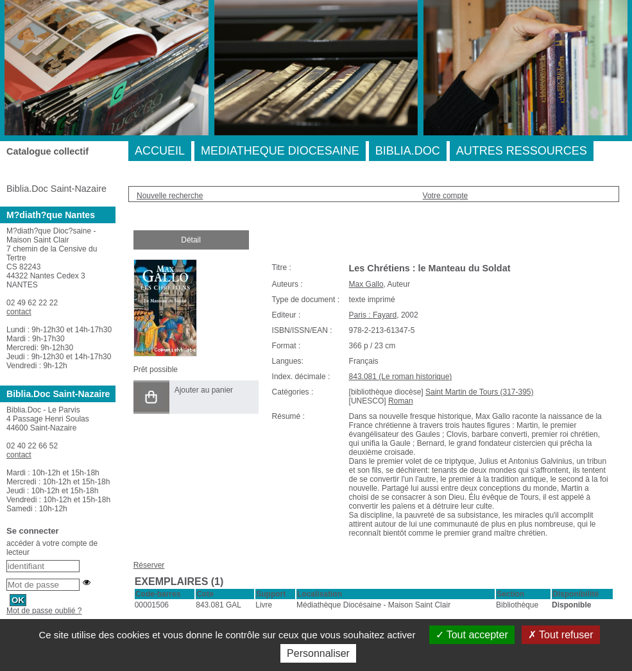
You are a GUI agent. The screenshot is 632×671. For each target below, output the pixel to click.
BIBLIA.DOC (407, 150)
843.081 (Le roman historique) (400, 376)
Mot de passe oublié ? (43, 610)
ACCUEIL (160, 150)
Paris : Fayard (373, 314)
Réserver (149, 565)
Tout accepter (472, 634)
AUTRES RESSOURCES (521, 150)
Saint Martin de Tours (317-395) (479, 391)
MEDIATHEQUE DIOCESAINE (280, 150)
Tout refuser (561, 634)
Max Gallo (366, 284)
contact (18, 311)
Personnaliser (318, 653)
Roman (400, 400)
